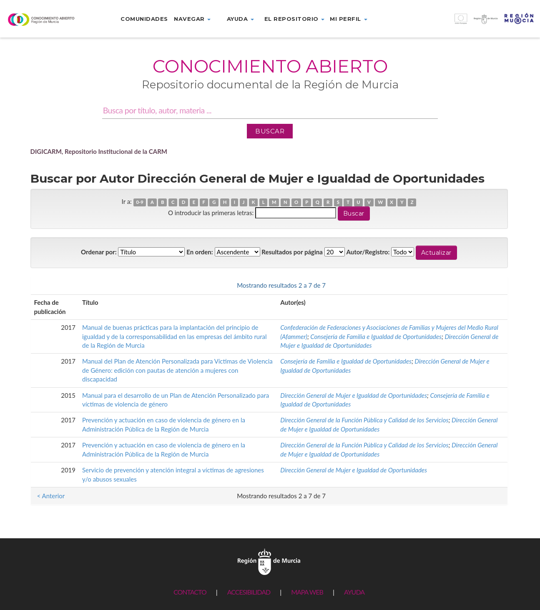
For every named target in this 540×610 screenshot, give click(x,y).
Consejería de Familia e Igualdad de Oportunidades (376, 336)
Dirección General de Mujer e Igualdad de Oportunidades (353, 395)
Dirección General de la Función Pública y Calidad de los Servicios (364, 420)
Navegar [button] (192, 18)
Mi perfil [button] (348, 18)
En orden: (199, 252)
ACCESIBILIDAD (248, 592)
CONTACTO (189, 592)
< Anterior (51, 285)
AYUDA (354, 592)
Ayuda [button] (240, 18)
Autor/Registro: (368, 252)
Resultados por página (292, 252)
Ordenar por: (99, 252)
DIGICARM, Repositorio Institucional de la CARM (99, 151)
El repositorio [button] (294, 18)
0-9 (139, 202)
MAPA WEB (307, 592)
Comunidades (144, 18)
